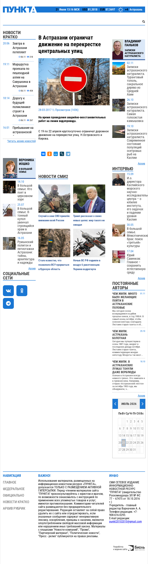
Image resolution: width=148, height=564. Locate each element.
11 (138, 428)
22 (127, 442)
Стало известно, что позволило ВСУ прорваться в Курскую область (53, 265)
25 (138, 442)
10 (134, 428)
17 (134, 435)
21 (123, 442)
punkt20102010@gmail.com (125, 521)
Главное (9, 482)
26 (142, 442)
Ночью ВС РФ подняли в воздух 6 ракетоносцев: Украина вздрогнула (86, 265)
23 (130, 442)
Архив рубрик (14, 508)
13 (120, 435)
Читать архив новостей (21, 141)
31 (134, 449)
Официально (13, 495)
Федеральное (14, 489)
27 (120, 449)
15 (127, 435)
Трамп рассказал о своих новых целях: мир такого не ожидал (89, 220)
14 (123, 435)
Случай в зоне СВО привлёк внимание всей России (54, 218)
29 (127, 449)
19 (142, 435)
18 (138, 435)
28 (123, 449)
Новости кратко (16, 502)
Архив (32, 268)
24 (134, 442)
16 (130, 435)
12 (142, 428)
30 (130, 449)
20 (120, 442)
